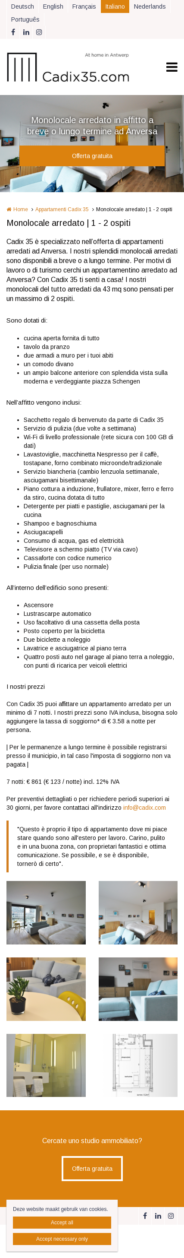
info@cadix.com (144, 807)
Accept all (62, 1223)
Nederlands (150, 6)
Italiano (115, 6)
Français (84, 6)
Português (25, 19)
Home (20, 209)
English (53, 6)
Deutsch (22, 6)
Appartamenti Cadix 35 (62, 209)
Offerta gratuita (92, 155)
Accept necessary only (62, 1239)
